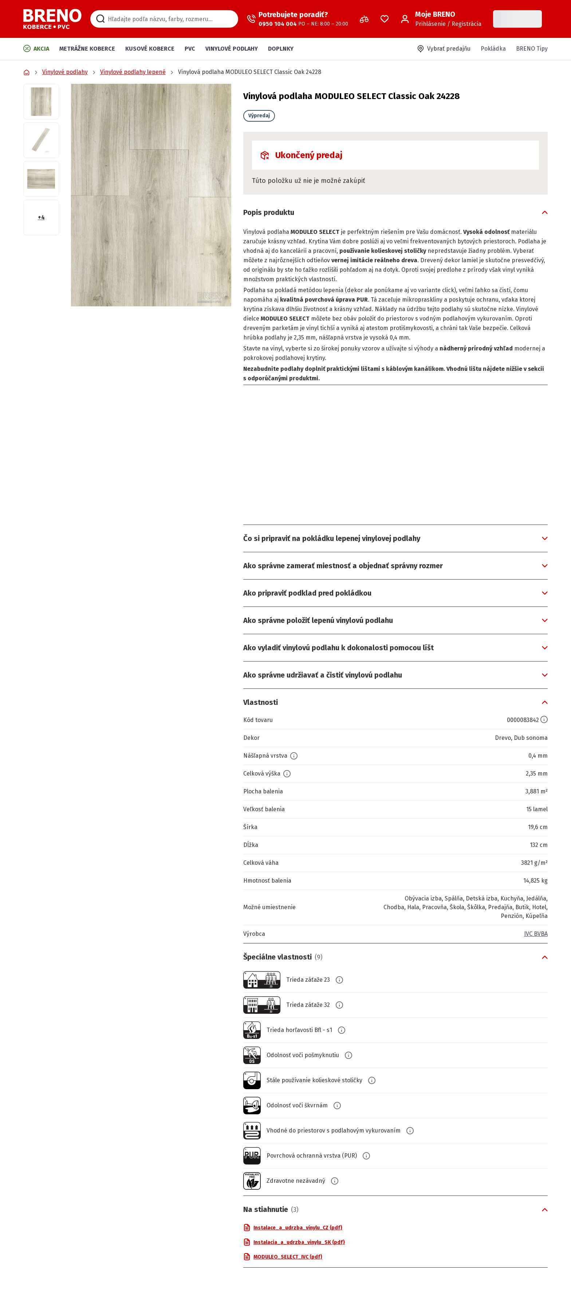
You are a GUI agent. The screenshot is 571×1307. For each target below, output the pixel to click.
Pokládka (493, 48)
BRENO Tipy (532, 48)
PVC (190, 48)
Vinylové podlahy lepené (133, 71)
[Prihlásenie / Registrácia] (441, 19)
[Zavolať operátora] (297, 18)
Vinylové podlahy (231, 48)
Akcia (36, 48)
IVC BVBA (536, 933)
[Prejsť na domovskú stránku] (52, 19)
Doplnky (281, 48)
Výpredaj (259, 116)
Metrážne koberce (87, 48)
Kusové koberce (149, 48)
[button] (151, 195)
